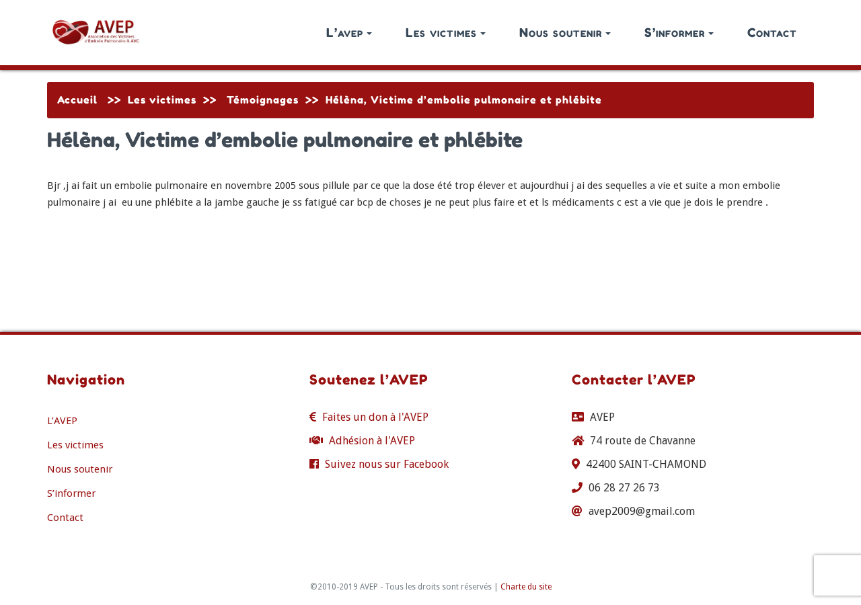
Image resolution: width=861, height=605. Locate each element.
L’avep (349, 32)
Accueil (77, 99)
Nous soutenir (565, 32)
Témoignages (263, 99)
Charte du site (526, 587)
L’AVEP (62, 421)
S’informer (679, 32)
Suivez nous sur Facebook (387, 464)
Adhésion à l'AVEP (372, 440)
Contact (772, 32)
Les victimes (446, 32)
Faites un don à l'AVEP (375, 417)
